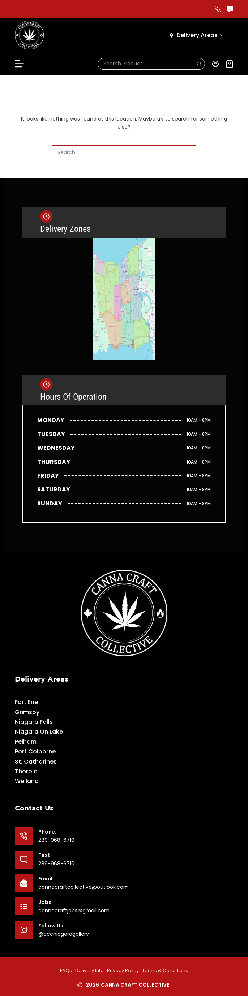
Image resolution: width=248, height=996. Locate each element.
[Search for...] (145, 64)
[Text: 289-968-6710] (24, 860)
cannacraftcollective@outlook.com (83, 887)
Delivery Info (89, 970)
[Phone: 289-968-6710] (24, 836)
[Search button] (199, 64)
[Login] (215, 64)
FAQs (66, 970)
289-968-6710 (56, 840)
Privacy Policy (123, 970)
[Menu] (19, 63)
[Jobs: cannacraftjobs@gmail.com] (24, 906)
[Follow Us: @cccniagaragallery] (24, 930)
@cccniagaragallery (63, 934)
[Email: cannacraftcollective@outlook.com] (24, 883)
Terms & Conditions (165, 970)
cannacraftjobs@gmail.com (74, 910)
